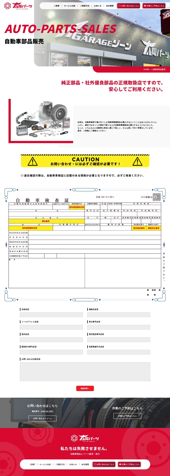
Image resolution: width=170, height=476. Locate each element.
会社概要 (110, 6)
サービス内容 (69, 6)
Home (146, 69)
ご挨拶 (56, 6)
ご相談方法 (84, 6)
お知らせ (98, 6)
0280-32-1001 (47, 411)
